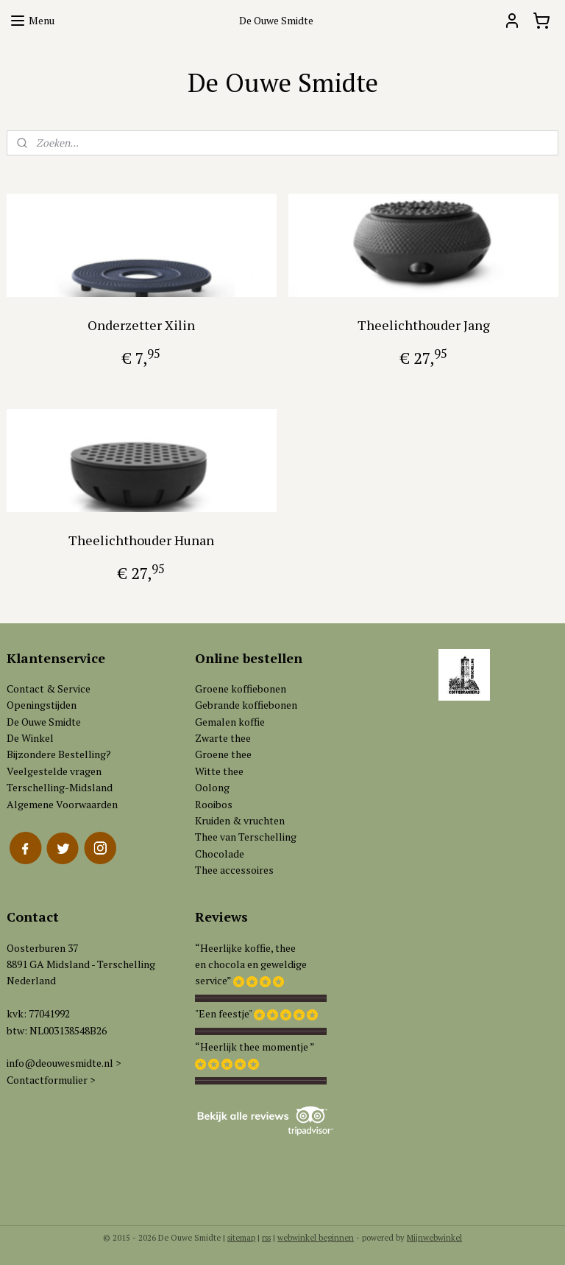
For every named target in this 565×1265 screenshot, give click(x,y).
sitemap (241, 1238)
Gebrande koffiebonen (246, 705)
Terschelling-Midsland (60, 787)
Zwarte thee (223, 738)
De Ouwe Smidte (44, 722)
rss (266, 1238)
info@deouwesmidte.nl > (64, 1063)
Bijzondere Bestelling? (59, 754)
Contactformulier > (51, 1080)
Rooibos (213, 804)
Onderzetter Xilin (141, 325)
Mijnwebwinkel (434, 1238)
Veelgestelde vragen (54, 771)
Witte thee (219, 771)
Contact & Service (48, 688)
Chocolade (219, 854)
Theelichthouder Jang (424, 325)
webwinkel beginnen (315, 1238)
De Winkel (30, 738)
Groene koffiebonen (240, 688)
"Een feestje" (223, 1013)
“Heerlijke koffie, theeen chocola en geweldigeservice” (251, 964)
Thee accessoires (234, 870)
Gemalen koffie (230, 722)
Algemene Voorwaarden (62, 804)
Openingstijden (42, 705)
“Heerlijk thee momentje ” (255, 1047)
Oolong (212, 787)
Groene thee (223, 754)
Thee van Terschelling (245, 837)
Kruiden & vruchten (240, 820)
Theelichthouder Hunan (141, 540)
